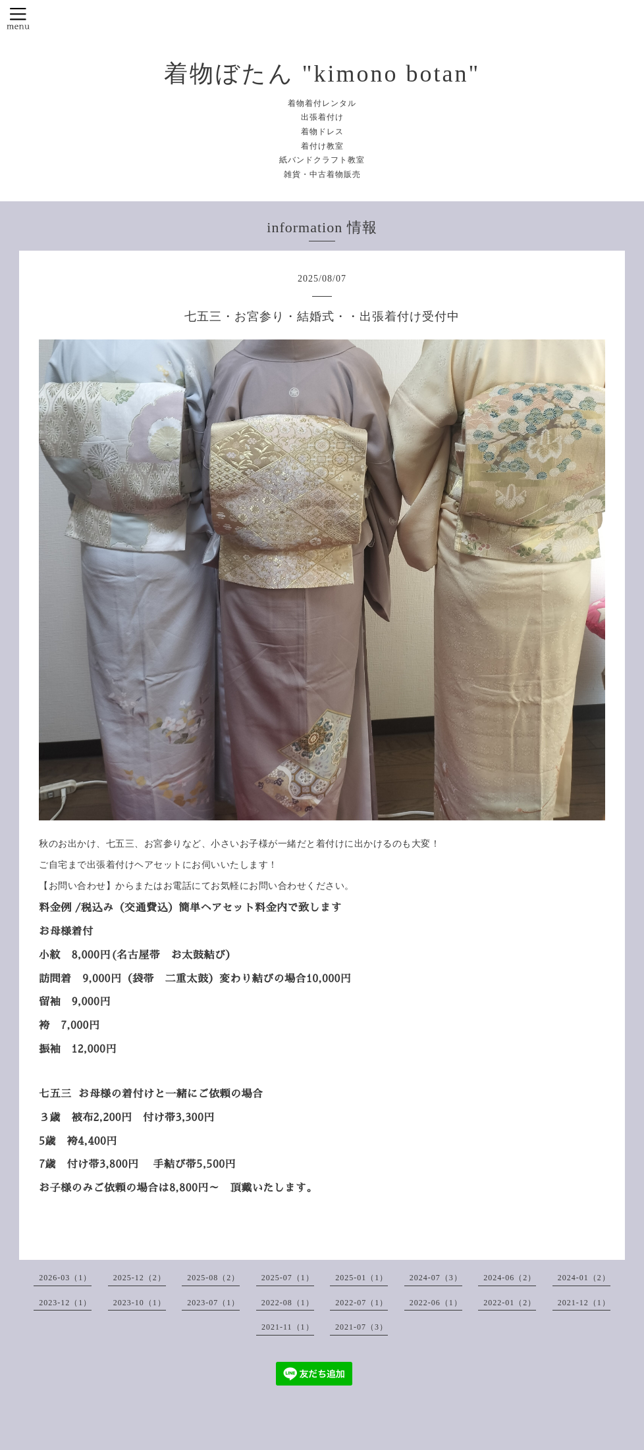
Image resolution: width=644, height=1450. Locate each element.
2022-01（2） (509, 1302)
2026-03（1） (65, 1277)
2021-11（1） (287, 1327)
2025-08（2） (213, 1277)
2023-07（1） (213, 1302)
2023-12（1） (65, 1302)
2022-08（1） (287, 1302)
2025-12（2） (139, 1277)
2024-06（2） (509, 1277)
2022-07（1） (361, 1302)
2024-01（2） (584, 1277)
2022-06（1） (436, 1302)
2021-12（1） (584, 1302)
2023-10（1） (139, 1302)
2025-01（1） (361, 1277)
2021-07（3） (361, 1327)
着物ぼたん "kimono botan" (322, 74)
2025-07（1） (287, 1277)
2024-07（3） (436, 1277)
